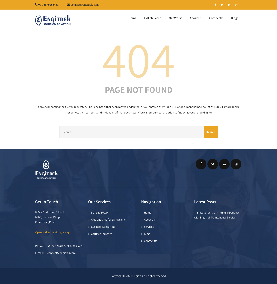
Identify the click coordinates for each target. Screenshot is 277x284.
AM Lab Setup (152, 18)
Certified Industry (101, 234)
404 (138, 59)
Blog (147, 234)
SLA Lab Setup (99, 212)
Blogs (234, 18)
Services (149, 227)
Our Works (175, 18)
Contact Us (216, 18)
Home (132, 18)
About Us (196, 18)
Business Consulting (103, 227)
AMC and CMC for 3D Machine (108, 219)
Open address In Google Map (52, 232)
